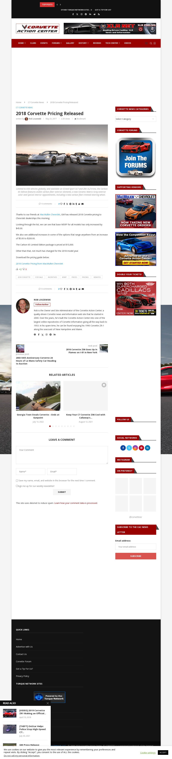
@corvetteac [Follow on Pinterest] (135, 517)
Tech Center (111, 43)
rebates (97, 277)
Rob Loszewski (42, 299)
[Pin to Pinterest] (70, 203)
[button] (57, 4)
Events (43, 43)
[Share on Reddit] (79, 203)
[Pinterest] (86, 14)
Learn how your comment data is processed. (76, 503)
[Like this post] (61, 203)
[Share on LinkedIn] (73, 203)
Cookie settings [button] (148, 752)
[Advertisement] (86, 73)
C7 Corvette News (36, 102)
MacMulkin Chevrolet (50, 214)
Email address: (123, 540)
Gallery (70, 43)
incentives (52, 277)
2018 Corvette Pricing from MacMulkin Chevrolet (39, 263)
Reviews (97, 43)
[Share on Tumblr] (76, 203)
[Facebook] (73, 14)
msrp (64, 277)
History (83, 43)
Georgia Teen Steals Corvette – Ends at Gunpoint (38, 416)
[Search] (150, 43)
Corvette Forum (23, 661)
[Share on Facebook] (64, 203)
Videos (127, 43)
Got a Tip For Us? (103, 10)
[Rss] (99, 14)
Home (21, 43)
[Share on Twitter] (67, 203)
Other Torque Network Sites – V (76, 10)
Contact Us (21, 654)
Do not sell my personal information (22, 755)
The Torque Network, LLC (53, 745)
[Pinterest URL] (122, 486)
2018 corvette (24, 277)
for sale (39, 277)
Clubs (33, 43)
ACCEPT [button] (163, 752)
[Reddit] (94, 14)
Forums (56, 43)
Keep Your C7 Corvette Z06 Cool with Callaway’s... (85, 416)
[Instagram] (81, 14)
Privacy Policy (22, 676)
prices (74, 277)
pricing (85, 277)
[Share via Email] (82, 203)
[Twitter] (77, 14)
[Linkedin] (90, 14)
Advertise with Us (24, 646)
